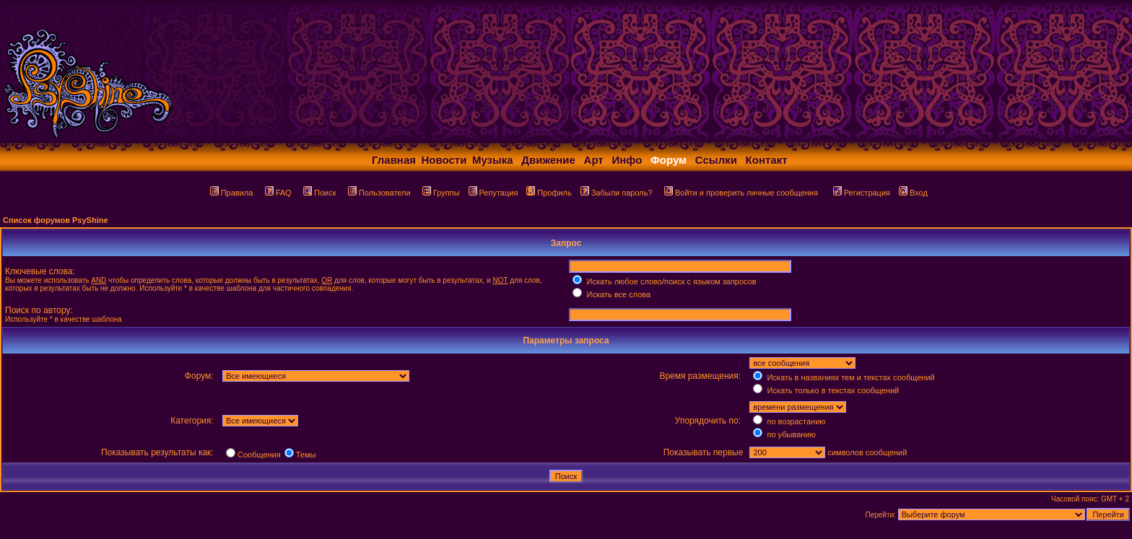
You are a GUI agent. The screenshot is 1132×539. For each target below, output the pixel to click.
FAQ (278, 192)
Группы (441, 192)
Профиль (549, 192)
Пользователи (379, 192)
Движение (548, 160)
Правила (231, 192)
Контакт (767, 160)
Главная (394, 160)
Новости (444, 160)
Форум (668, 160)
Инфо (626, 160)
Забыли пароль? (616, 192)
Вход (913, 192)
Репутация (493, 192)
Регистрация (861, 192)
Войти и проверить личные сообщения (741, 192)
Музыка (492, 160)
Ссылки (716, 160)
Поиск (319, 192)
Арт (594, 160)
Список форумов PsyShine (55, 220)
